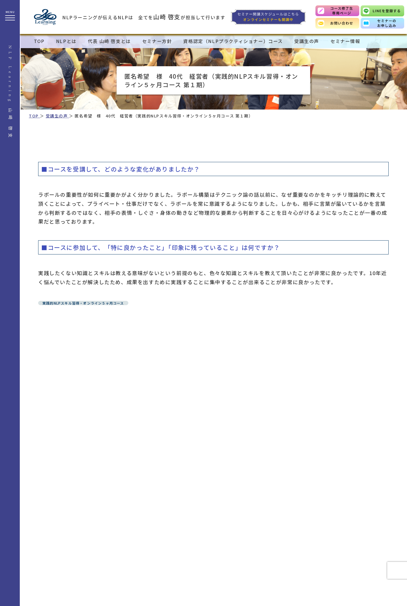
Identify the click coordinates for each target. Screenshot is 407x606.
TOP (39, 41)
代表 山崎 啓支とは (109, 41)
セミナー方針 (157, 41)
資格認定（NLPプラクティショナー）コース (233, 41)
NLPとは (66, 41)
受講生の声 (306, 41)
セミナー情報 (345, 41)
